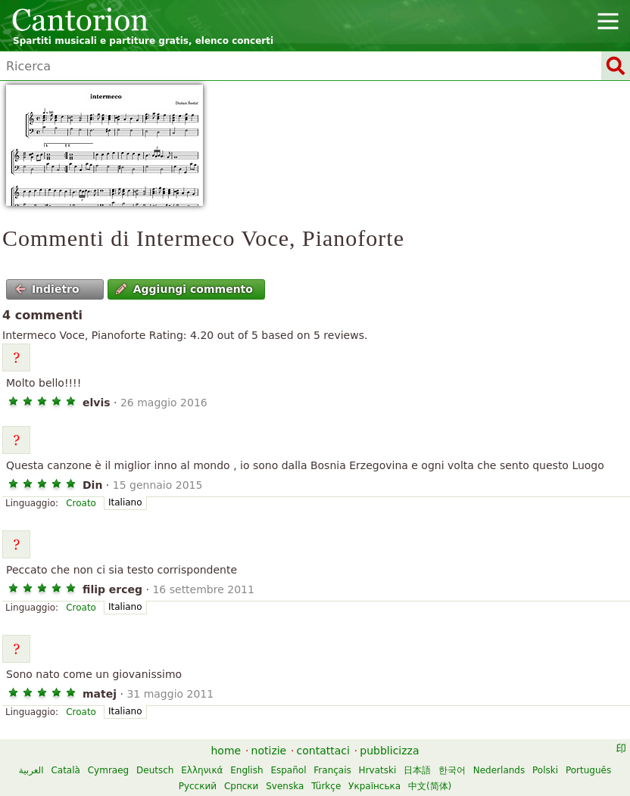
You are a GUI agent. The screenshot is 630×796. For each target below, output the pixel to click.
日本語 (417, 770)
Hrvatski (378, 770)
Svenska (285, 786)
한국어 (452, 770)
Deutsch (154, 770)
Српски (241, 786)
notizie (269, 751)
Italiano (125, 502)
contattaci (323, 751)
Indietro (47, 289)
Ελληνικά (202, 770)
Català (65, 770)
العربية (31, 770)
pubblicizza (389, 751)
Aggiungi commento (184, 289)
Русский (198, 786)
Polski (545, 770)
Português (588, 770)
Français (332, 770)
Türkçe (326, 786)
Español (288, 770)
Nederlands (499, 770)
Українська (374, 786)
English (246, 770)
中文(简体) (429, 786)
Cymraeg (108, 770)
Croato (81, 503)
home (226, 751)
